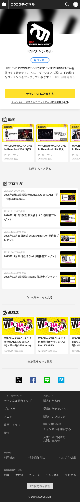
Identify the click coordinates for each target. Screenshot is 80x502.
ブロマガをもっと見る (39, 297)
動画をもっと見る (40, 168)
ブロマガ (9, 408)
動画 (6, 475)
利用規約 (9, 457)
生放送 (19, 475)
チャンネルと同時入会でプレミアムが (40, 102)
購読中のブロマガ (54, 416)
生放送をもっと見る (40, 361)
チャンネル (53, 475)
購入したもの (51, 400)
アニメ (8, 416)
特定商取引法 (37, 457)
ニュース (34, 475)
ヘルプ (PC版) (67, 457)
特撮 (6, 432)
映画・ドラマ (12, 424)
